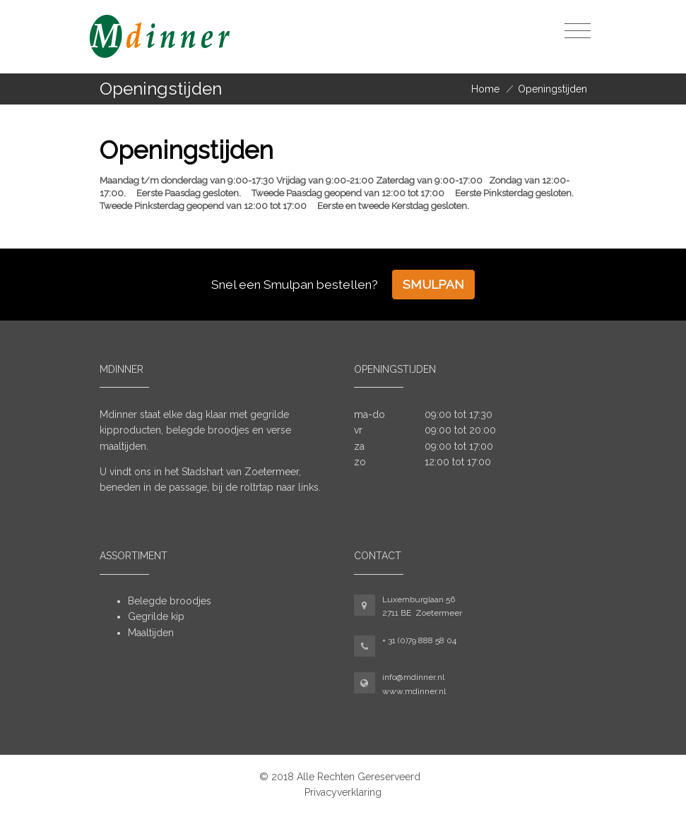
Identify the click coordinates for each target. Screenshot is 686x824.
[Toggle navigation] (577, 31)
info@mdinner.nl (413, 677)
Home (485, 89)
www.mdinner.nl (414, 691)
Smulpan (433, 284)
